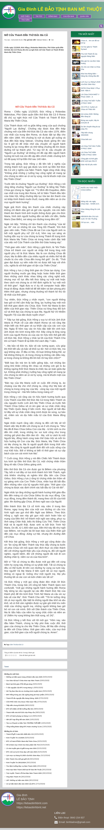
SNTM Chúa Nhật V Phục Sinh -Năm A (90, 89)
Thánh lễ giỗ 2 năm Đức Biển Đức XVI (20, 734)
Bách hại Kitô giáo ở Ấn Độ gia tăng (19, 684)
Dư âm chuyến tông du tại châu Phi (90, 128)
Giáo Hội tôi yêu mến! (89, 165)
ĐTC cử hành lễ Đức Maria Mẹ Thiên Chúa (21, 741)
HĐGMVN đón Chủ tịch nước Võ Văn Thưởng (89, 218)
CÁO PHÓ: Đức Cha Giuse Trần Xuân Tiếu (21, 702)
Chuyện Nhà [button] (68, 16)
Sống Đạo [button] (52, 16)
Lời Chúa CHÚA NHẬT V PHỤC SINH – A (90, 96)
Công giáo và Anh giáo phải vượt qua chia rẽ (89, 160)
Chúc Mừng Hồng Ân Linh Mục (90, 210)
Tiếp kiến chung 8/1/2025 (15, 705)
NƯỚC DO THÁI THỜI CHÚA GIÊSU (89, 189)
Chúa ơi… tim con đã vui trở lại (90, 42)
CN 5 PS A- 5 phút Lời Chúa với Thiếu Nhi (89, 108)
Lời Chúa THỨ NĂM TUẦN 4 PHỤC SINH (88, 153)
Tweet (6, 667)
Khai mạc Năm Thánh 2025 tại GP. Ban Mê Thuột (23, 770)
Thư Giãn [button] (25, 20)
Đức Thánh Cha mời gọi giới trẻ (17, 759)
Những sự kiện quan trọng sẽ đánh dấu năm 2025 (24, 677)
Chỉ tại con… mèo (87, 222)
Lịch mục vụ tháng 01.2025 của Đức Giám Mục (23, 755)
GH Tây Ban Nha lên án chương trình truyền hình (24, 691)
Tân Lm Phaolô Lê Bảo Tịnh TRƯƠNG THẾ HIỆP (23, 723)
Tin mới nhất (86, 34)
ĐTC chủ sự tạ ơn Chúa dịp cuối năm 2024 (21, 752)
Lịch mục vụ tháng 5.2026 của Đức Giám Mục (90, 83)
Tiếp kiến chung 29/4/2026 (87, 134)
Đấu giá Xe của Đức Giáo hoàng (90, 62)
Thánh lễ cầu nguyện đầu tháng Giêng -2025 (22, 698)
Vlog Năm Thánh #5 (13, 777)
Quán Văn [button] (84, 16)
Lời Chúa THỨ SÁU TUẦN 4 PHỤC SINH (90, 147)
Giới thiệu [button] (25, 16)
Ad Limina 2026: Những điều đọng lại (89, 115)
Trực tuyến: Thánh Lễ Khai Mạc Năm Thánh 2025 (24, 773)
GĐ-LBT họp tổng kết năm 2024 (17, 719)
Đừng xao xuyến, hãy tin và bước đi (90, 121)
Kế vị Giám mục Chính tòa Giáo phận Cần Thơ (23, 745)
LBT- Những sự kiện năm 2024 (17, 780)
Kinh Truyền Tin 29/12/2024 (16, 762)
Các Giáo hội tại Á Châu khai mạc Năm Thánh (23, 680)
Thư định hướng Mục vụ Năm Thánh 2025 (21, 766)
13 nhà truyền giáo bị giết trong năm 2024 (21, 748)
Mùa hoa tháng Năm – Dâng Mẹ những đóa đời (90, 75)
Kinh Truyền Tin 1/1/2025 (15, 738)
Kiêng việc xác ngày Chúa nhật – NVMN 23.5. (90, 202)
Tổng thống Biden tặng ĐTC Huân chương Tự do (24, 727)
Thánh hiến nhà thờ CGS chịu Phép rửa (20, 712)
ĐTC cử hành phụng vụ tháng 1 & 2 (19, 716)
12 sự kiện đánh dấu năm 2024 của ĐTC (20, 784)
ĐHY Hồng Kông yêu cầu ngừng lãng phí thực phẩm (25, 695)
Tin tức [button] (39, 16)
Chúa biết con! (86, 139)
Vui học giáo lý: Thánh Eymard (89, 48)
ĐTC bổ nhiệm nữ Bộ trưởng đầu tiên (19, 709)
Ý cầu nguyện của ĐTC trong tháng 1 (19, 687)
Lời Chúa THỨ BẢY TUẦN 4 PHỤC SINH (90, 102)
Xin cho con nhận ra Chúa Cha (90, 68)
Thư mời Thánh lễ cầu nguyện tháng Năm (89, 55)
